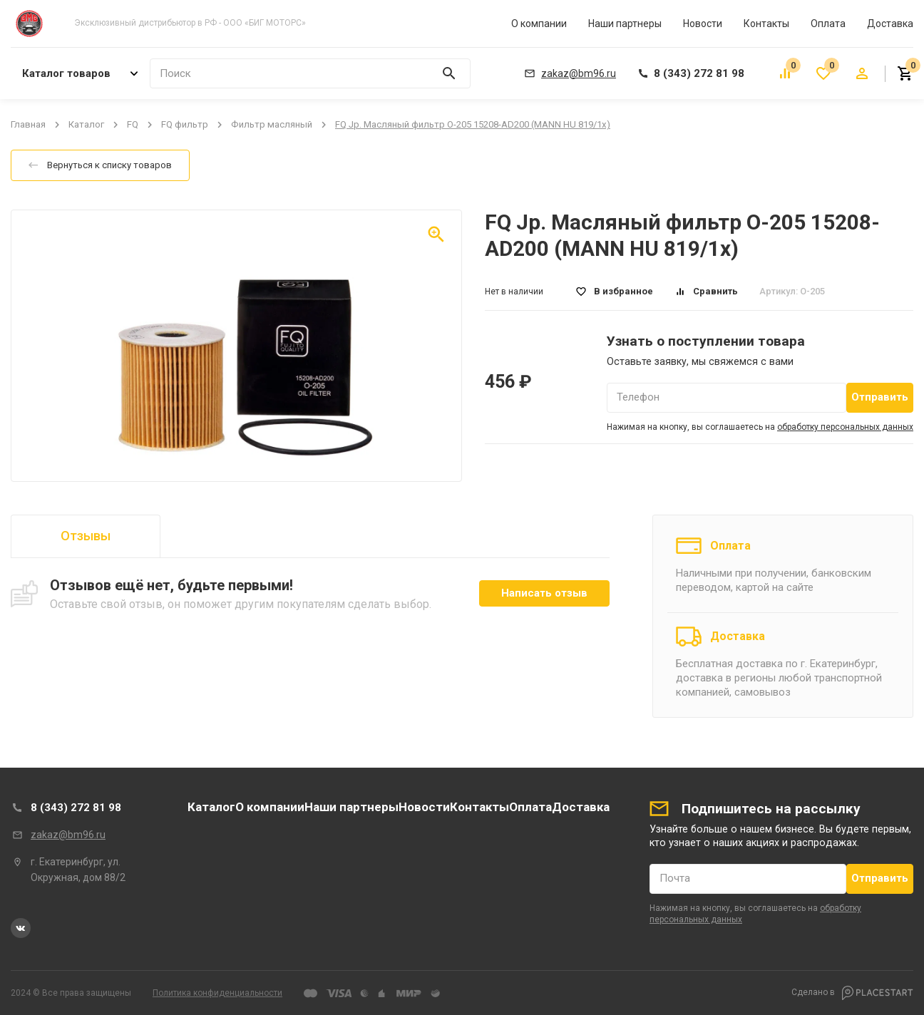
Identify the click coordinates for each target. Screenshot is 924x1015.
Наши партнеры (625, 23)
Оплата (828, 23)
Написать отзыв (544, 593)
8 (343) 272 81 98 (76, 807)
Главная (28, 124)
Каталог (86, 124)
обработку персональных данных (845, 427)
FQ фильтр (184, 124)
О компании (539, 23)
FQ (132, 124)
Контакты (766, 23)
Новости (702, 23)
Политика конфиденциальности (217, 993)
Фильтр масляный (271, 124)
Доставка (890, 23)
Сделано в (852, 993)
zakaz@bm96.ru (68, 834)
